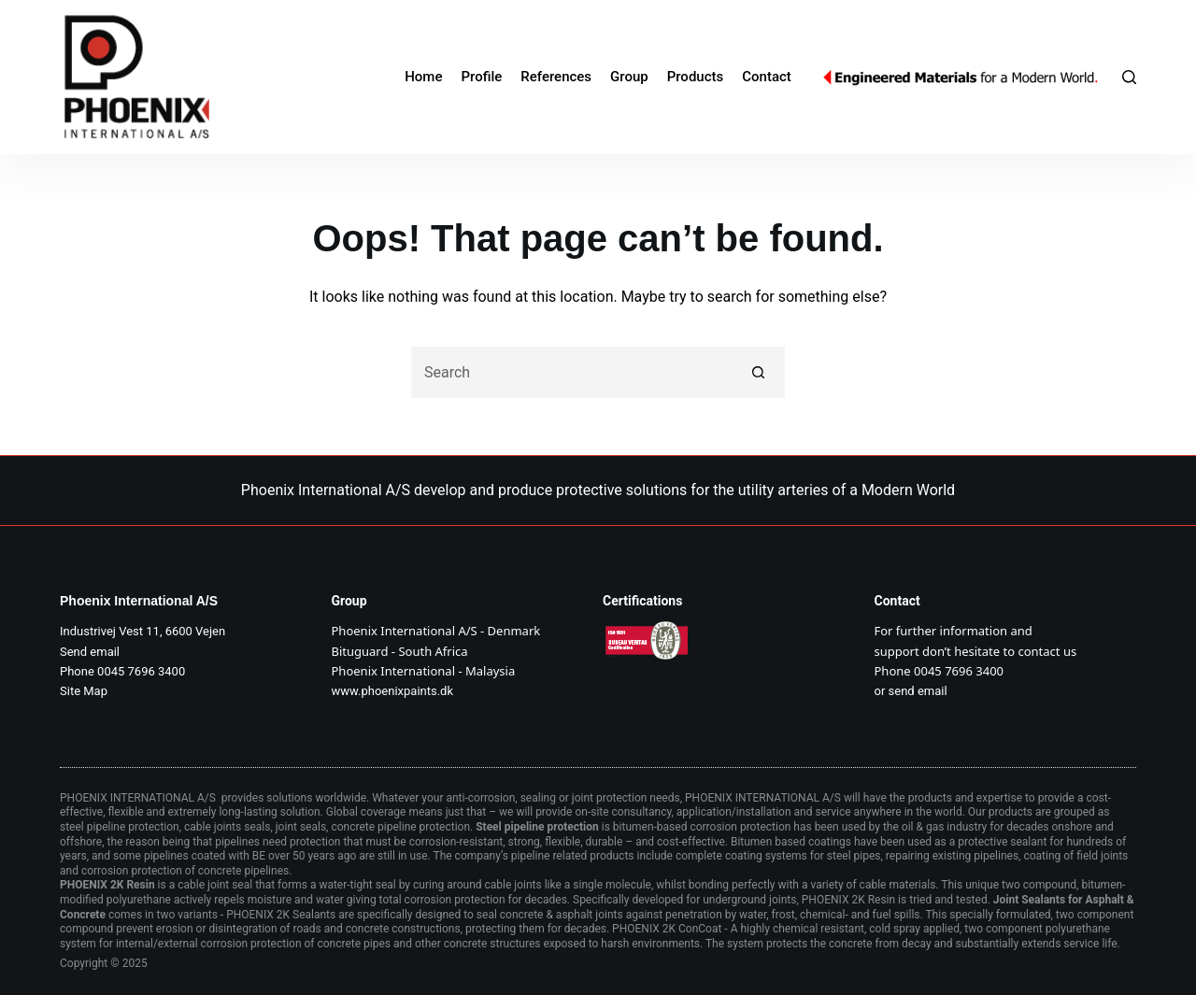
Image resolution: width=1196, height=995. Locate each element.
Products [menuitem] (695, 76)
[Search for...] (572, 372)
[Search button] (759, 372)
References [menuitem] (555, 76)
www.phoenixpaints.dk (393, 691)
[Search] (1129, 77)
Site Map (83, 691)
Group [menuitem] (629, 76)
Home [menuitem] (423, 76)
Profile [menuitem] (481, 76)
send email (918, 691)
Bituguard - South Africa (400, 651)
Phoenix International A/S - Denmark (436, 630)
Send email (90, 652)
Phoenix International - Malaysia (424, 670)
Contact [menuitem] (766, 76)
